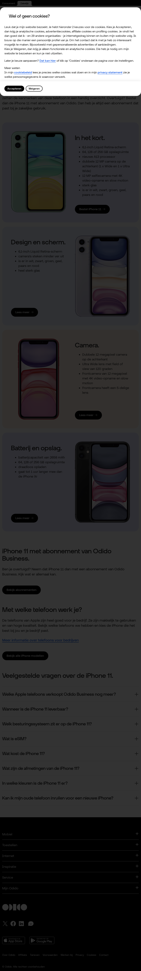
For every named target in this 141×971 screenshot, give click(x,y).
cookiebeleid (23, 72)
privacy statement (110, 72)
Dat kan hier (47, 60)
